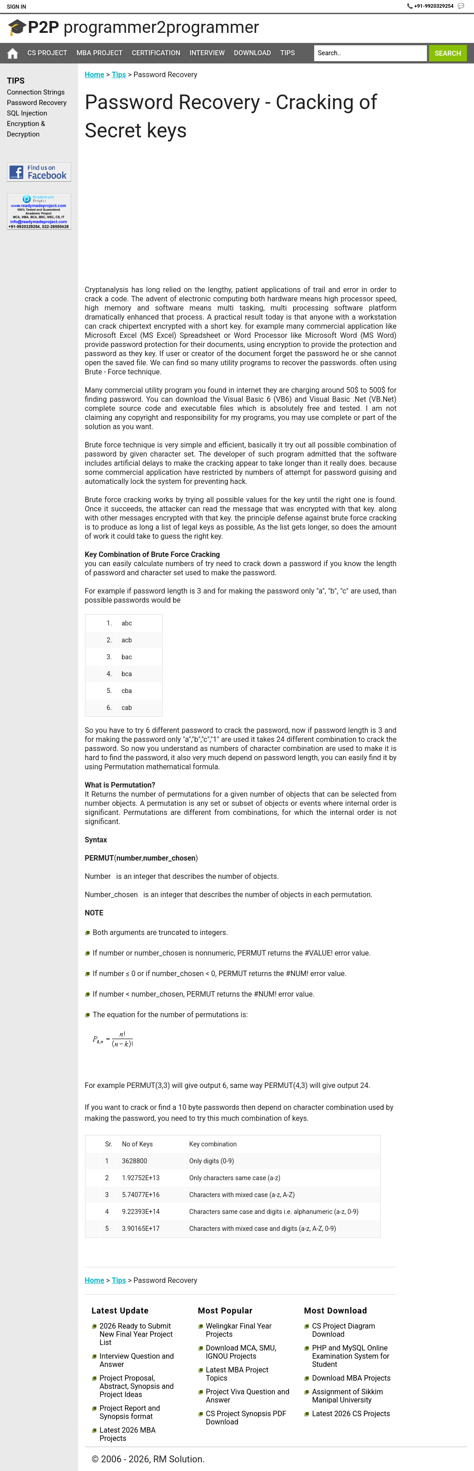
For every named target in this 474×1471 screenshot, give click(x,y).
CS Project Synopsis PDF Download (246, 1418)
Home (95, 74)
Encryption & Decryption (26, 129)
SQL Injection (27, 113)
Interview (207, 53)
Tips (287, 53)
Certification (156, 53)
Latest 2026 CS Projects (351, 1414)
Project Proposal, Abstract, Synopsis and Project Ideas (137, 1386)
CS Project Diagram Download (343, 1330)
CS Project (47, 53)
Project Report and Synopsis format (130, 1412)
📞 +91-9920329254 (431, 6)
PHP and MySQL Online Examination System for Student (350, 1356)
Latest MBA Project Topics (237, 1374)
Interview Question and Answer (137, 1360)
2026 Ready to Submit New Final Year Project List (136, 1334)
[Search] (370, 53)
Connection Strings (36, 92)
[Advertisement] (35, 382)
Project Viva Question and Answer (248, 1396)
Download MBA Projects (351, 1378)
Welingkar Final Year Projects (239, 1330)
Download (252, 53)
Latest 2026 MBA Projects (128, 1434)
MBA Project (99, 53)
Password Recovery (37, 103)
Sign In (16, 7)
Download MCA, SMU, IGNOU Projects (241, 1352)
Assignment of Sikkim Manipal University (347, 1396)
